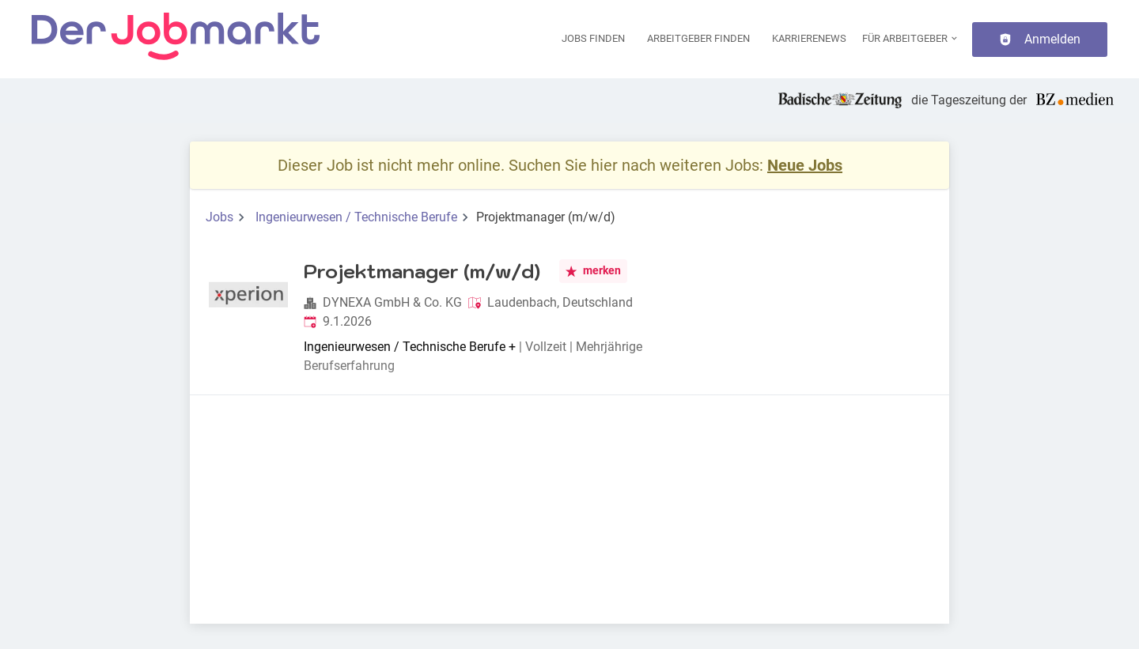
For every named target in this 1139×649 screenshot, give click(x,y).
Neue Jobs (804, 165)
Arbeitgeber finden (698, 38)
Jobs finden (593, 38)
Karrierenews (809, 38)
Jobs (219, 217)
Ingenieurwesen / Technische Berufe (356, 217)
